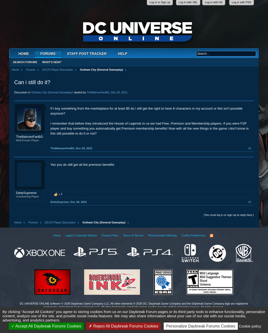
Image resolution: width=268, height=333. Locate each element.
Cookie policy (250, 326)
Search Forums (25, 62)
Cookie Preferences (193, 235)
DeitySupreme (26, 193)
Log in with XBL (188, 2)
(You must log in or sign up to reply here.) (229, 214)
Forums (48, 54)
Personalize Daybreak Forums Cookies (200, 326)
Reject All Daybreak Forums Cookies (123, 326)
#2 (249, 201)
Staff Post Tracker (87, 54)
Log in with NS (214, 2)
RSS (211, 235)
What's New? (52, 62)
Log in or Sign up (159, 2)
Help (122, 54)
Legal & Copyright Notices (81, 235)
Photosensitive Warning (162, 235)
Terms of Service (133, 235)
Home (23, 54)
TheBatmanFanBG (98, 92)
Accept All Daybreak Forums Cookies (46, 326)
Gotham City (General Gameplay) (52, 92)
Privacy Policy (110, 235)
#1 (249, 148)
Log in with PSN (241, 2)
